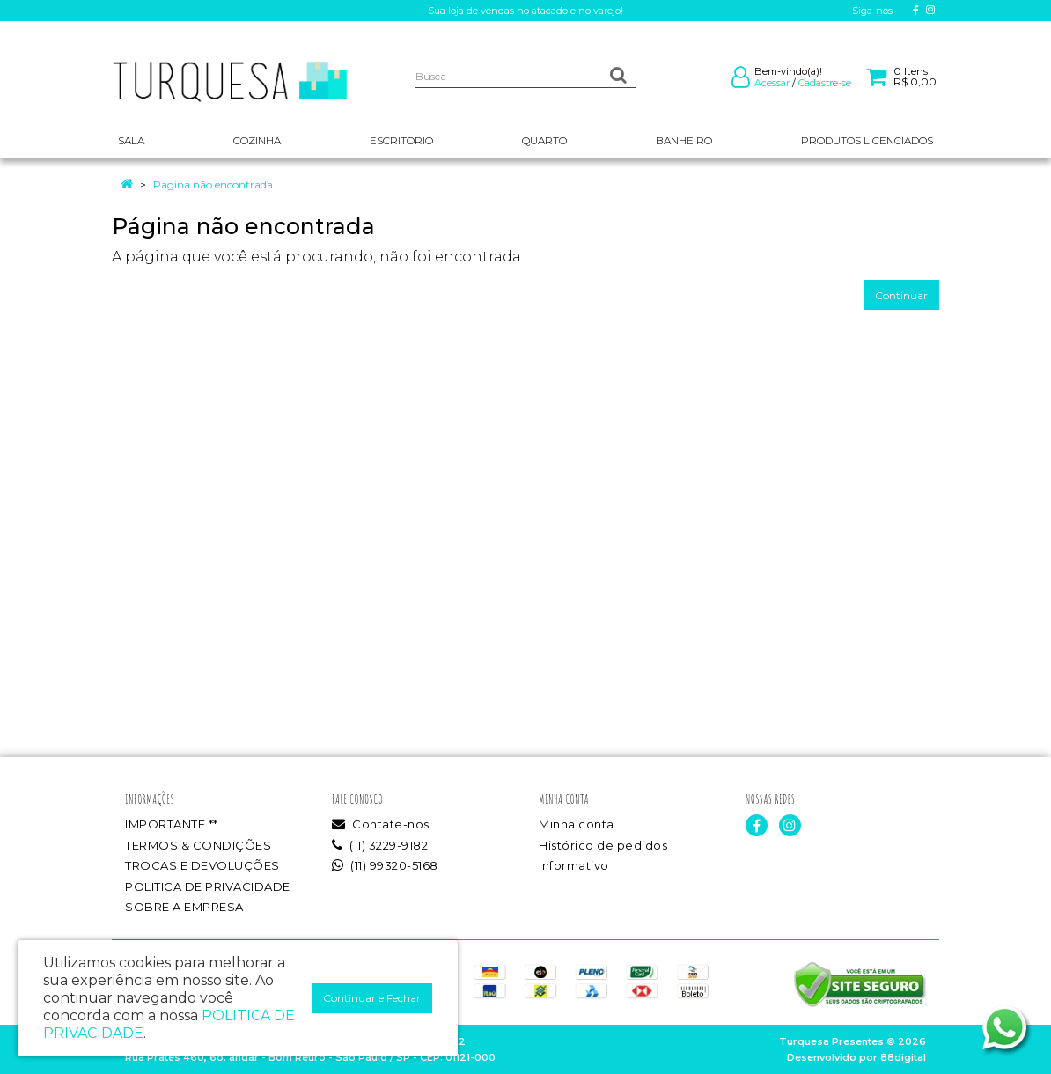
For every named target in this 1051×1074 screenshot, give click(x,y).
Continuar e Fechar (372, 997)
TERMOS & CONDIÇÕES (198, 845)
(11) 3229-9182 (380, 845)
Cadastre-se (824, 83)
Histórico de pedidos (603, 845)
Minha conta (576, 824)
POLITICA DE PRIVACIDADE (207, 886)
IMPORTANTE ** (171, 824)
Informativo (574, 865)
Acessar (772, 83)
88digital (903, 1057)
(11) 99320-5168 (385, 865)
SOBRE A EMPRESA (184, 907)
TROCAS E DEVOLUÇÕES (202, 865)
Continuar (901, 295)
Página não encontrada (213, 184)
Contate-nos (381, 824)
